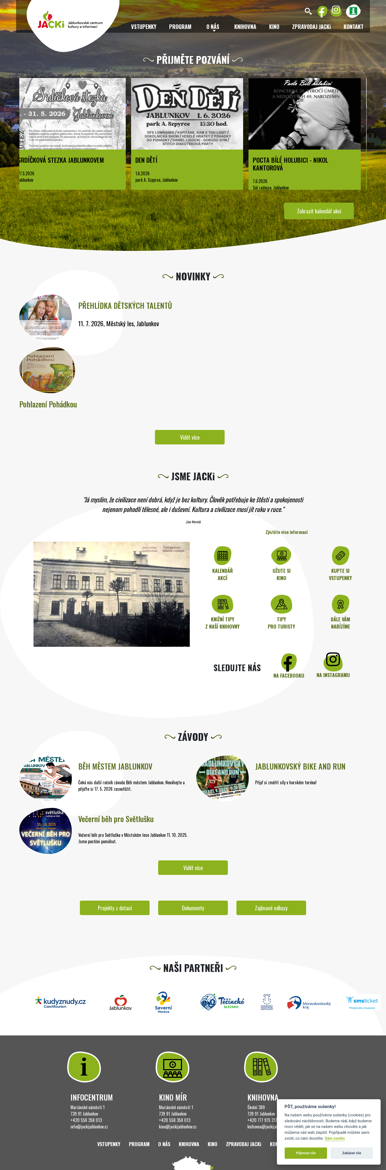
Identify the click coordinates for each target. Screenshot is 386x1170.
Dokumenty (193, 908)
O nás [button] (212, 27)
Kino (274, 27)
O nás (164, 1144)
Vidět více (190, 437)
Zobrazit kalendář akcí (319, 211)
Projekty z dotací (115, 908)
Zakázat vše (351, 1153)
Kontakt (353, 27)
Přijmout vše (306, 1153)
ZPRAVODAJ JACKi (311, 27)
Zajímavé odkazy (271, 908)
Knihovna (245, 27)
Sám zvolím (335, 1138)
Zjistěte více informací (287, 532)
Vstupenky (143, 27)
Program (180, 27)
